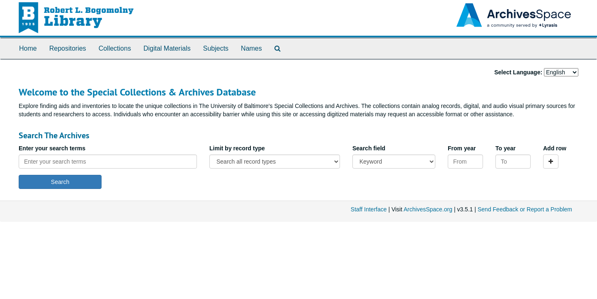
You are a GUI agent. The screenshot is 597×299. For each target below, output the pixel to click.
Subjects (215, 48)
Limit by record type (237, 148)
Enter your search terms (52, 148)
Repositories (67, 48)
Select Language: (518, 72)
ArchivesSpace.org (427, 209)
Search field (368, 148)
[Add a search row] (550, 161)
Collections (115, 48)
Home (28, 48)
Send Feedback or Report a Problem (525, 209)
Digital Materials (167, 48)
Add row (554, 148)
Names (251, 48)
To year (505, 148)
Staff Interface (369, 209)
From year (462, 148)
